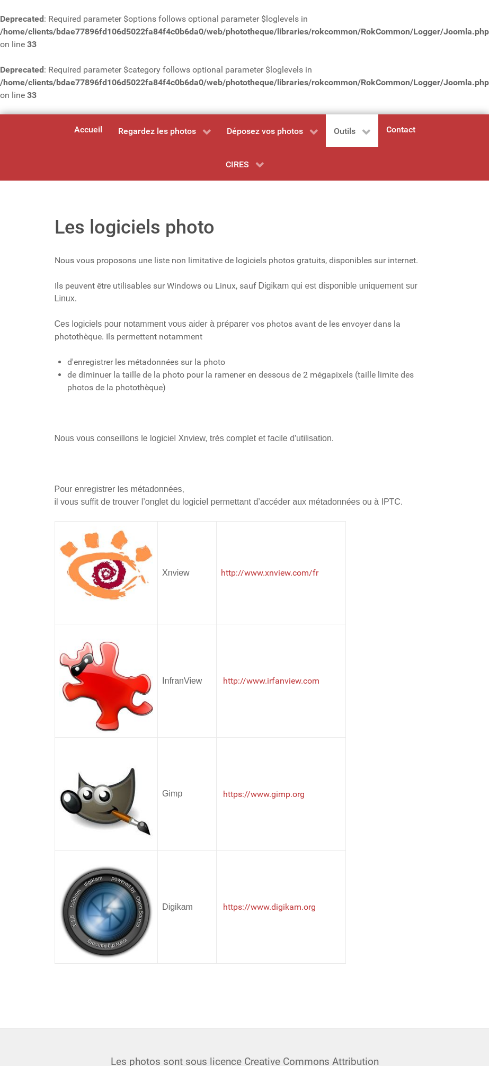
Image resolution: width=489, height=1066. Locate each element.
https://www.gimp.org (264, 794)
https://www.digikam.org (269, 907)
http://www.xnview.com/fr (269, 573)
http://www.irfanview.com (271, 681)
